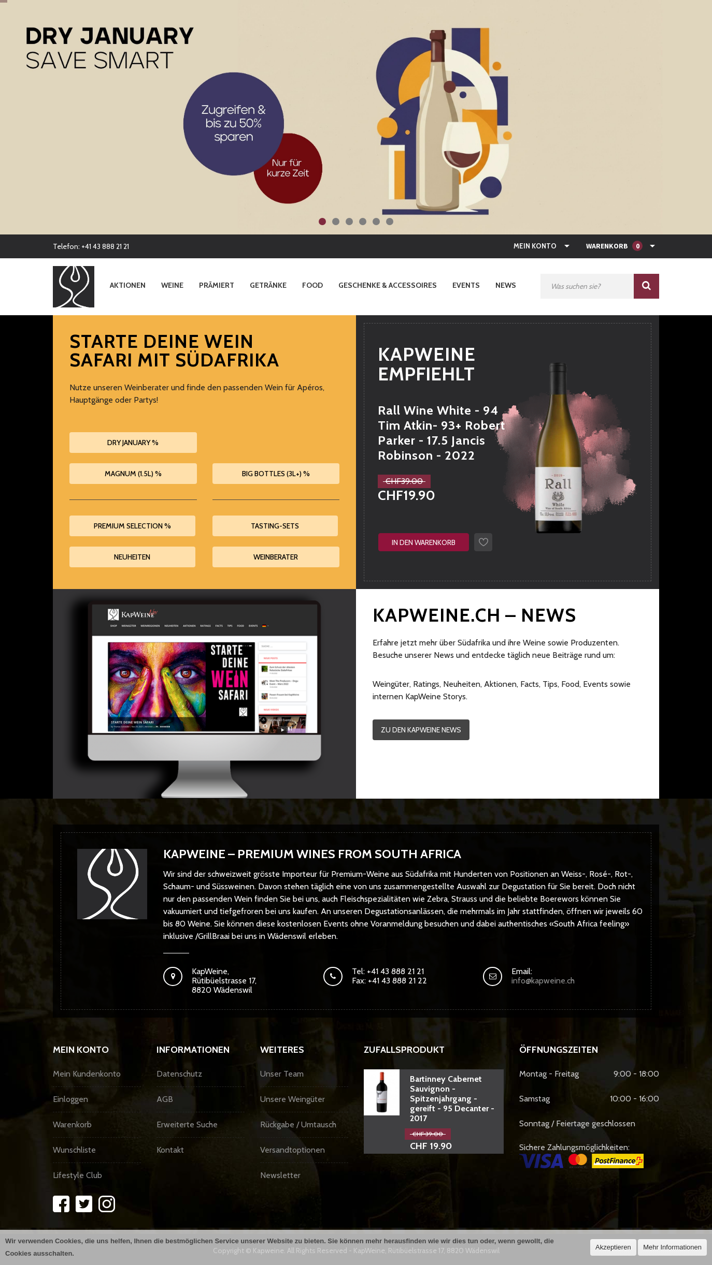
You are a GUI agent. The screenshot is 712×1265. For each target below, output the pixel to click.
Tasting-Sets (275, 526)
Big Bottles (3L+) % (276, 473)
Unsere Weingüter (292, 1099)
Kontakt (170, 1150)
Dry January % (133, 442)
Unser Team (282, 1074)
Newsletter (280, 1175)
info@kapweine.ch (543, 980)
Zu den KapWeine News (421, 729)
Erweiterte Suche (187, 1124)
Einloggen (70, 1099)
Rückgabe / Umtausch (298, 1124)
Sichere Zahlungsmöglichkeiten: (581, 1155)
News (505, 285)
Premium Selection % (132, 526)
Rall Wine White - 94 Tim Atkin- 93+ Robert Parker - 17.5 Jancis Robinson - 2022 (441, 433)
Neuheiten (132, 557)
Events (466, 285)
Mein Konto (535, 245)
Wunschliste (74, 1150)
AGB (164, 1099)
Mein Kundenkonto (87, 1074)
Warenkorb (72, 1124)
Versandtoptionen (292, 1150)
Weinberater (275, 557)
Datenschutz (179, 1074)
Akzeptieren (613, 1247)
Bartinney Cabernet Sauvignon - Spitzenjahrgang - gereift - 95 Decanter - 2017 (452, 1098)
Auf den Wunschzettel (483, 542)
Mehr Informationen (672, 1247)
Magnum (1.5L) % (133, 473)
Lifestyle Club (77, 1175)
